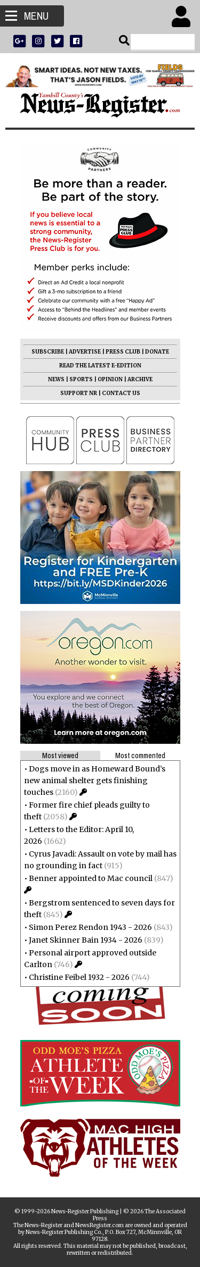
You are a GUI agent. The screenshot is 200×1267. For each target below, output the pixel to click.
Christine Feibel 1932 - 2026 (79, 977)
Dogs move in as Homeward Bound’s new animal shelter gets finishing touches (94, 780)
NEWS (56, 379)
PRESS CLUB (123, 351)
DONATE (157, 351)
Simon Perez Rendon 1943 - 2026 (90, 927)
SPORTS (81, 379)
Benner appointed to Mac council (91, 878)
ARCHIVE (140, 379)
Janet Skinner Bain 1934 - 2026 (85, 940)
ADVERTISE (85, 351)
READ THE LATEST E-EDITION (100, 365)
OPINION (110, 379)
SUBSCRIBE (47, 351)
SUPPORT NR (78, 393)
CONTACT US (121, 393)
